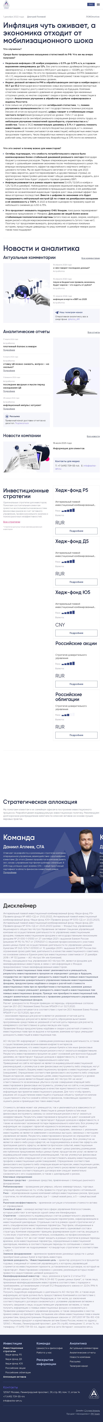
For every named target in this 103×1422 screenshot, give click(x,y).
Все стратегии (11, 521)
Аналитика (78, 1343)
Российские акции (15, 1367)
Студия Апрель (92, 1410)
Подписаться (22, 423)
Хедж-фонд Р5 (13, 1354)
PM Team (95, 1414)
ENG (91, 4)
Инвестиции (12, 1343)
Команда (43, 1343)
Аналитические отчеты (83, 1352)
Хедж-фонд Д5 (13, 1359)
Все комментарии (91, 258)
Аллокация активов (14, 1376)
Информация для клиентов (68, 448)
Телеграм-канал (79, 1365)
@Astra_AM (74, 319)
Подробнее (9, 350)
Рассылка (75, 1361)
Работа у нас (44, 1352)
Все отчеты (94, 332)
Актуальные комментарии (84, 1348)
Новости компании (80, 1357)
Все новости (93, 436)
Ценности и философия (49, 1348)
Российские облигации (18, 1372)
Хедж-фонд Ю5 (14, 1363)
